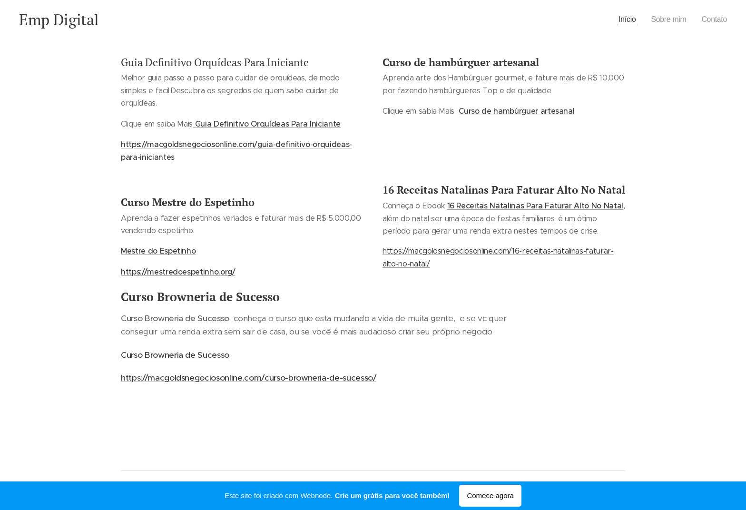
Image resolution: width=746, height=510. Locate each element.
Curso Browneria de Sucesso (175, 355)
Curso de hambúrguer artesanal (516, 111)
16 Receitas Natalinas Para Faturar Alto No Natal (535, 205)
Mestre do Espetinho (158, 250)
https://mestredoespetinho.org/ (178, 271)
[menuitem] (624, 19)
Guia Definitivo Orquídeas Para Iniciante (267, 123)
